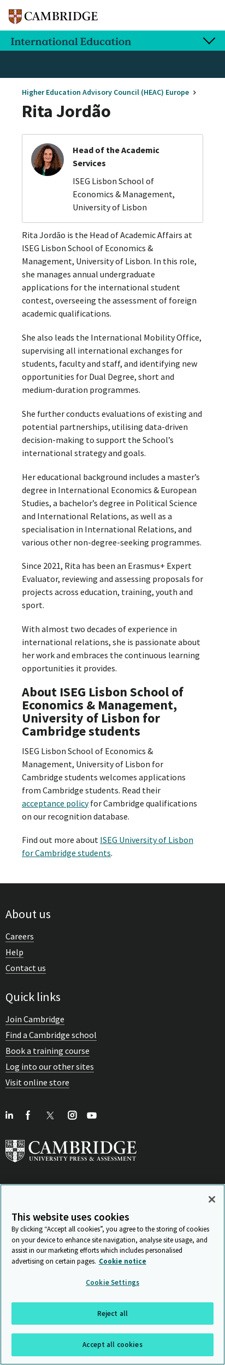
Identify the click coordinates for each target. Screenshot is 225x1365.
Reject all (112, 1313)
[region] (112, 1274)
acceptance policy (55, 803)
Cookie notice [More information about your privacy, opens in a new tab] (122, 1261)
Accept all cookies (112, 1344)
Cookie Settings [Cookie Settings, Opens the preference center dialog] (112, 1282)
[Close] (212, 1199)
